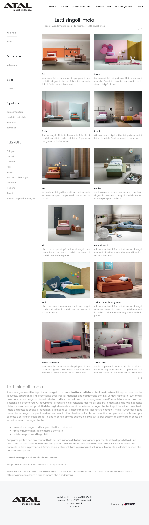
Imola (10, 172)
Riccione (11, 187)
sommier (11, 127)
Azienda (52, 6)
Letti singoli (79, 25)
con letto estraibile (16, 117)
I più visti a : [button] (15, 142)
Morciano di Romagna (18, 177)
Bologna (11, 151)
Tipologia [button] (13, 103)
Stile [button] (10, 80)
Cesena (11, 161)
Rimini (10, 193)
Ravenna (11, 182)
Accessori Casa (103, 6)
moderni (11, 88)
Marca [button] (11, 33)
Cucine (64, 6)
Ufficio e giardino (123, 6)
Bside (9, 41)
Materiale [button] (14, 56)
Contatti (140, 6)
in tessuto (12, 65)
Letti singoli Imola (96, 25)
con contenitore (15, 112)
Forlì (9, 166)
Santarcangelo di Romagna (21, 198)
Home (47, 25)
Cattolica (11, 156)
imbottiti (11, 122)
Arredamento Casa (81, 6)
